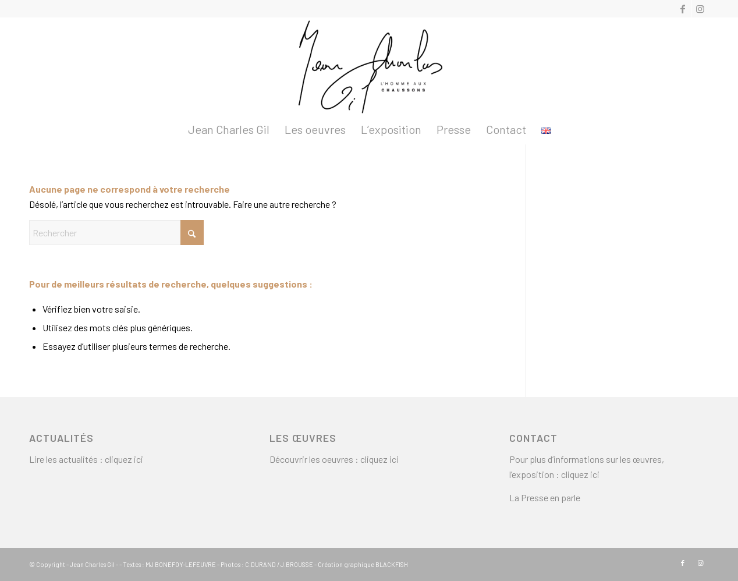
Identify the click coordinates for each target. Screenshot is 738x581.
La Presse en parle (544, 497)
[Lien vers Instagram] (700, 8)
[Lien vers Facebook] (682, 8)
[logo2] (369, 66)
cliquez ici (124, 459)
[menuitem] (228, 129)
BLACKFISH (391, 564)
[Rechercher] (116, 232)
